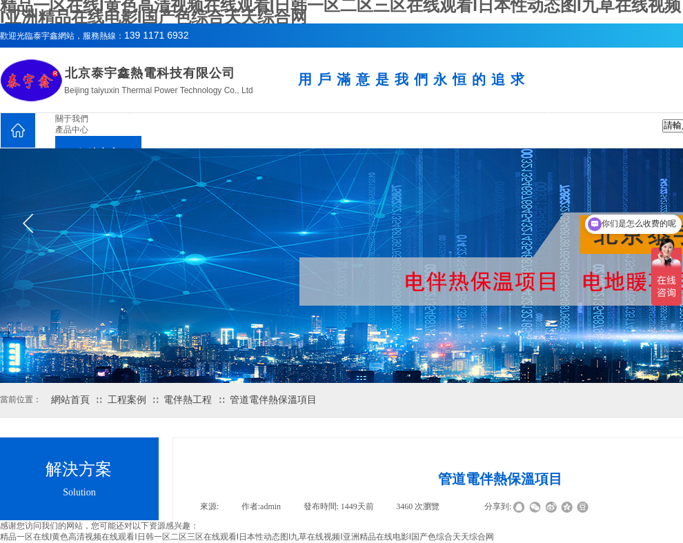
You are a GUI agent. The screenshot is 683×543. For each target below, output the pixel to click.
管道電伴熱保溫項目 (273, 400)
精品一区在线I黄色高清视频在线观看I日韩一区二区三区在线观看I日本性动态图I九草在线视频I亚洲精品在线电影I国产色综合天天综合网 (247, 537)
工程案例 (127, 400)
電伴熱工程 (188, 400)
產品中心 (71, 130)
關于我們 (71, 119)
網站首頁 (70, 400)
